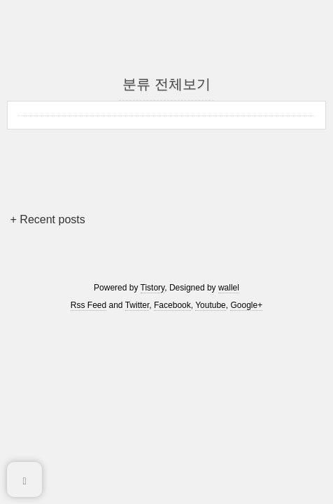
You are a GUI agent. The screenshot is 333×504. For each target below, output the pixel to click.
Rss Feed (88, 305)
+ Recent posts (47, 219)
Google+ (246, 305)
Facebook (172, 305)
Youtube (210, 305)
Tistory (153, 288)
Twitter (137, 305)
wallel (228, 288)
